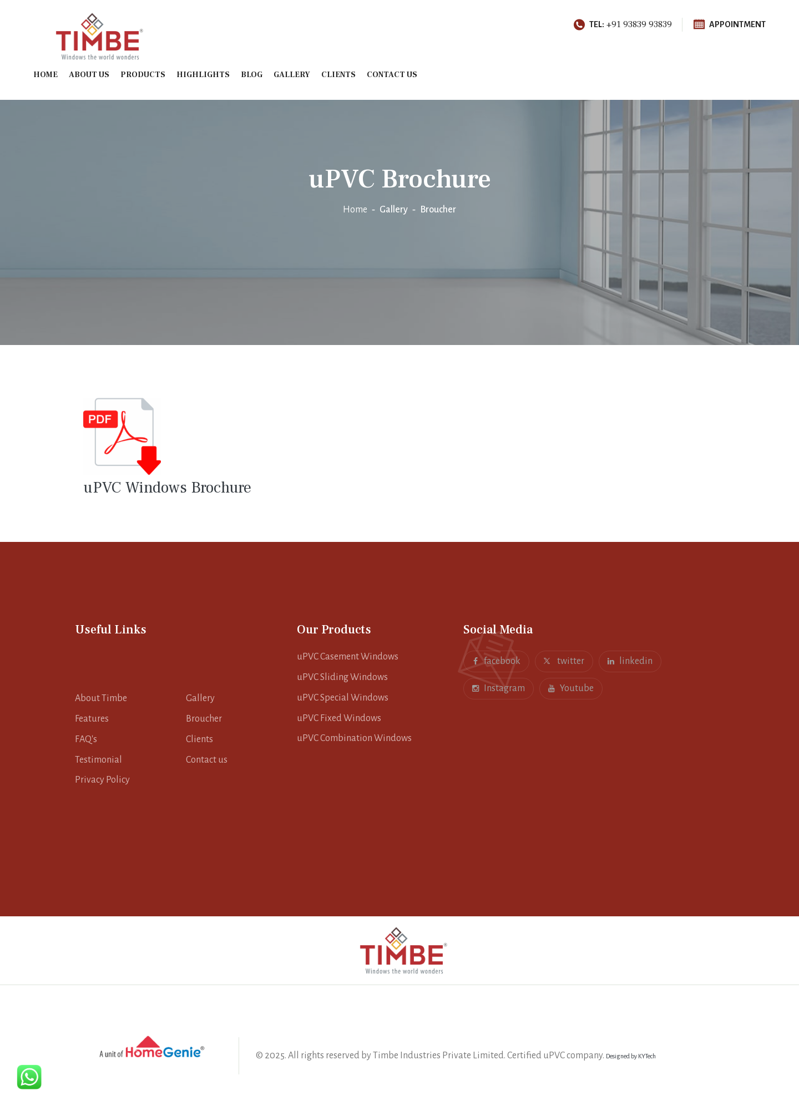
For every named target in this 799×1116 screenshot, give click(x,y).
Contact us (392, 75)
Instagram (498, 686)
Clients (338, 75)
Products (142, 75)
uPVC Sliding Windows (342, 677)
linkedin (630, 659)
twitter (564, 661)
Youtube (571, 686)
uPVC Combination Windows (354, 738)
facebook (496, 659)
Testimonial (98, 760)
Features (92, 719)
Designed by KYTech (631, 1056)
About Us (89, 75)
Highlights (203, 75)
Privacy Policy (102, 780)
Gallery (292, 75)
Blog (251, 75)
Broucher (204, 719)
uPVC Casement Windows (347, 657)
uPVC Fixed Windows (339, 718)
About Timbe (101, 698)
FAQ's (86, 739)
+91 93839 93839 (623, 24)
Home (45, 75)
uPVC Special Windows (342, 698)
